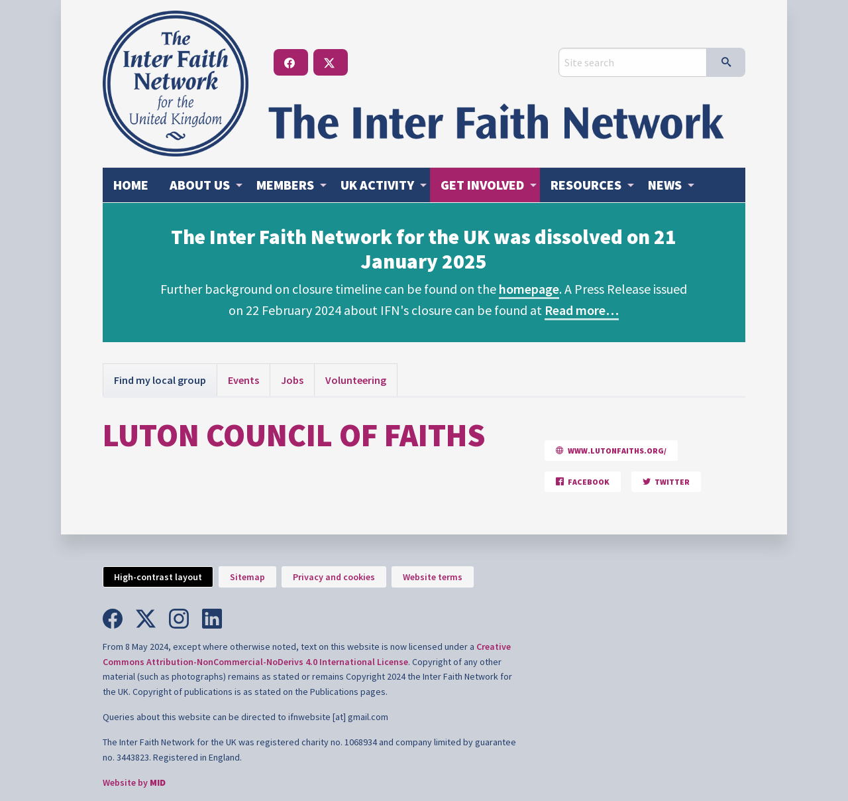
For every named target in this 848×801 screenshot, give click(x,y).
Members (285, 184)
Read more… (582, 310)
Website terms (432, 577)
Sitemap (247, 577)
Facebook (583, 482)
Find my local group (160, 380)
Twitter (666, 482)
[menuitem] (131, 185)
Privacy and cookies (334, 577)
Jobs (292, 380)
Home (130, 184)
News (665, 184)
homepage (529, 288)
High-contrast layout (158, 577)
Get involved (482, 184)
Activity (377, 184)
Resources (586, 184)
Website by (134, 782)
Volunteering (355, 380)
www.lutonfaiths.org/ (611, 451)
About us (200, 184)
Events (243, 380)
